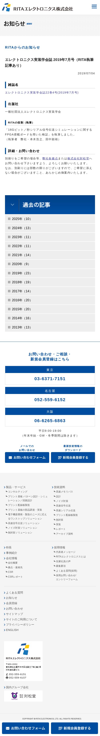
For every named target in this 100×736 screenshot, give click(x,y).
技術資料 (59, 487)
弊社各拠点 (50, 158)
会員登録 (11, 603)
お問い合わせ (14, 608)
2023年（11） (22, 237)
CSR (10, 572)
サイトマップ (14, 614)
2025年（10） (22, 219)
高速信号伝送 (63, 505)
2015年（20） (22, 309)
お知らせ (11, 597)
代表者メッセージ (65, 552)
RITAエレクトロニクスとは (71, 556)
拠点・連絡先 (15, 567)
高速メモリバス (64, 491)
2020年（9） (21, 264)
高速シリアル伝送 (65, 510)
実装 (58, 524)
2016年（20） (22, 300)
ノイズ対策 (62, 501)
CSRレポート (15, 576)
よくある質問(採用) (66, 570)
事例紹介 (11, 552)
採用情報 (59, 547)
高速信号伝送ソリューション (24, 523)
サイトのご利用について (21, 619)
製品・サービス (16, 487)
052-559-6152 (50, 399)
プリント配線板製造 (19, 505)
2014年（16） (22, 318)
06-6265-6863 (50, 420)
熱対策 (59, 519)
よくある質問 (14, 592)
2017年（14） (22, 291)
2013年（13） (22, 327)
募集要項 (61, 566)
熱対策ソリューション (20, 532)
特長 (9, 547)
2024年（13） (22, 228)
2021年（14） (22, 255)
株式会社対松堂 (78, 158)
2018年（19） (22, 282)
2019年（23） (22, 273)
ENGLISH (12, 630)
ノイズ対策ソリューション (22, 527)
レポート (61, 529)
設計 (58, 496)
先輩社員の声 (63, 561)
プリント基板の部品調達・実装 (25, 509)
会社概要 (13, 562)
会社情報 (11, 558)
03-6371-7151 (50, 378)
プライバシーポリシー (20, 624)
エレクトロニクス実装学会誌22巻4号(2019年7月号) (42, 92)
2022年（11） (22, 246)
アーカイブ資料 (64, 533)
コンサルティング (17, 491)
